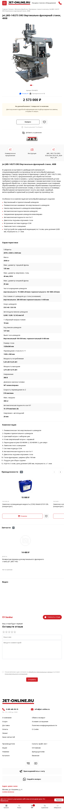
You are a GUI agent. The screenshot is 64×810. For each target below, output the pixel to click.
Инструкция (32, 153)
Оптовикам (36, 748)
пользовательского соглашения (16, 674)
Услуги (4, 722)
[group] (32, 52)
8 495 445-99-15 (12, 709)
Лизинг (5, 733)
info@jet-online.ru (42, 709)
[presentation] (19, 665)
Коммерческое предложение (10, 154)
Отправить (32, 679)
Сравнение (44, 808)
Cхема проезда (8, 792)
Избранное (57, 808)
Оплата (5, 729)
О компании (6, 718)
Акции (4, 748)
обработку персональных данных (41, 672)
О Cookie (35, 729)
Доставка (6, 725)
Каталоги (5, 756)
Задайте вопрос (34, 779)
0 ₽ (32, 808)
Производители (8, 744)
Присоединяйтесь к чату (34, 771)
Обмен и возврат (38, 718)
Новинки (5, 752)
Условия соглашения (40, 722)
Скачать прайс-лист (39, 744)
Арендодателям (38, 752)
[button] (31, 85)
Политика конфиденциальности (44, 725)
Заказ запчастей (8, 737)
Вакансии (35, 756)
